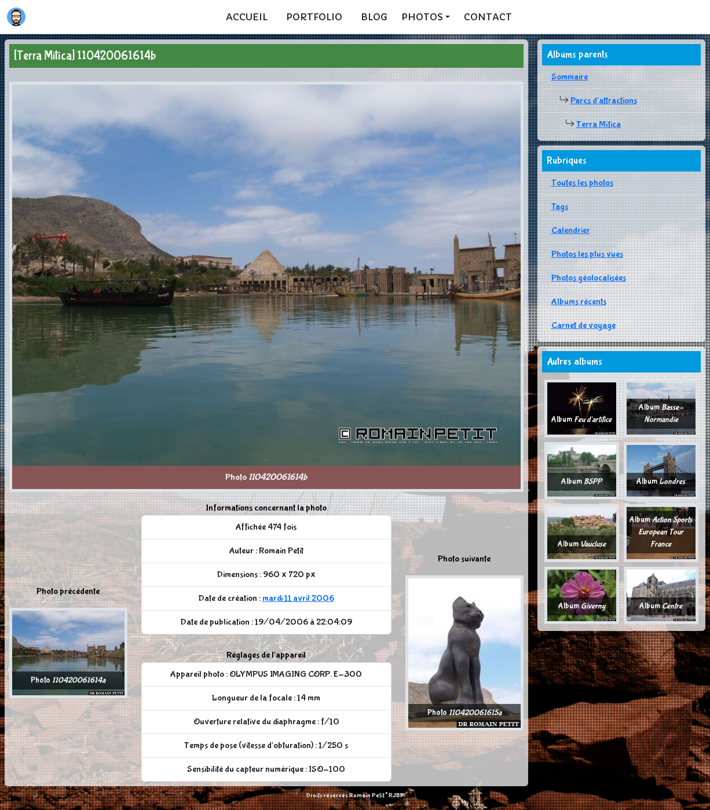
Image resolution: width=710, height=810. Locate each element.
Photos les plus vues (587, 254)
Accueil (247, 17)
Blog (374, 17)
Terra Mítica (598, 124)
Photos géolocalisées (588, 277)
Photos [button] (422, 17)
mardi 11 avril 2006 (298, 598)
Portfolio (314, 17)
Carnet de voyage (583, 325)
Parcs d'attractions (603, 100)
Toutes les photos (582, 182)
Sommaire (569, 76)
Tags (559, 206)
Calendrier (570, 230)
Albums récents (578, 301)
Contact (488, 17)
